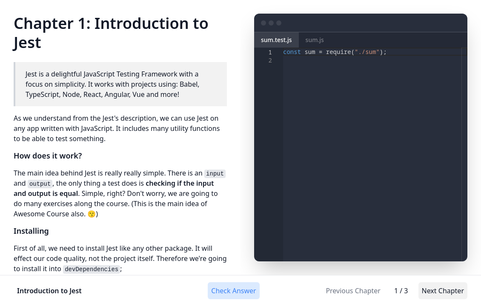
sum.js (315, 40)
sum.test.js (276, 40)
